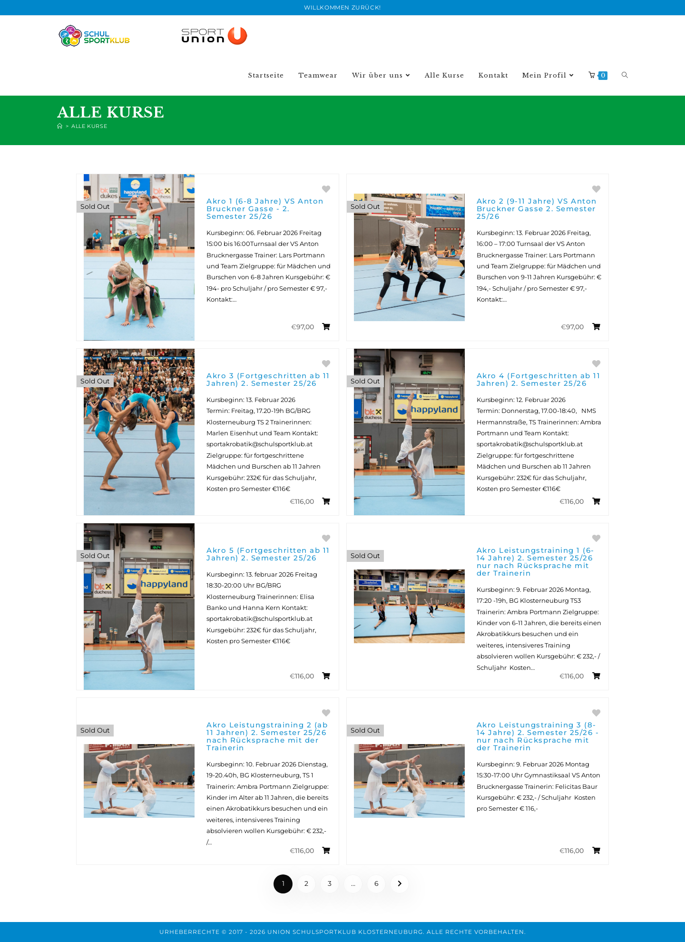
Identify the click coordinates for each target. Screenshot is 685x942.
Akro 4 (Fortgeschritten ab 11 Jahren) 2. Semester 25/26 (539, 379)
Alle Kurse (89, 126)
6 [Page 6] (376, 883)
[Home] (60, 126)
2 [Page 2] (306, 883)
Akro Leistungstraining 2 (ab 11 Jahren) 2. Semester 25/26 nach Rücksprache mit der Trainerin (267, 736)
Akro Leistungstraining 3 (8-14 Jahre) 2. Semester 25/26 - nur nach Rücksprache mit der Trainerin (538, 736)
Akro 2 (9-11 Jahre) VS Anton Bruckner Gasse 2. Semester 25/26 (537, 208)
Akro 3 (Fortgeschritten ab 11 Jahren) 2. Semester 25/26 (268, 379)
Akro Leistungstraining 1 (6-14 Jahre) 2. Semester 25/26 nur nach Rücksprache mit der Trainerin (536, 562)
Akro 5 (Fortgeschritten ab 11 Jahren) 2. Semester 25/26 (268, 554)
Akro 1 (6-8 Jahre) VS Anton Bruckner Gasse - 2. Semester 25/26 (265, 208)
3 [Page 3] (330, 883)
